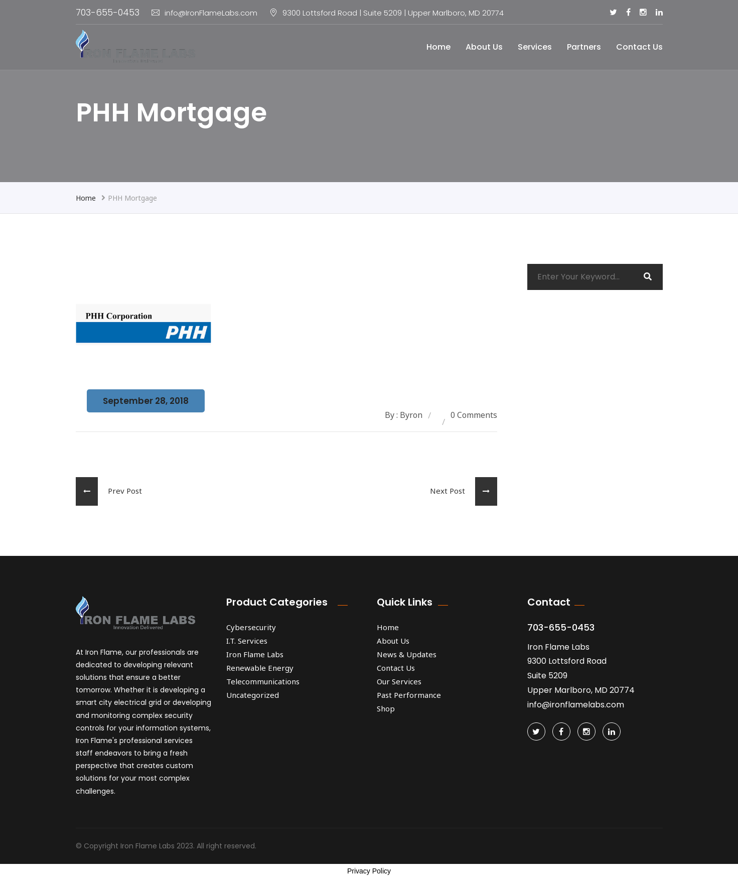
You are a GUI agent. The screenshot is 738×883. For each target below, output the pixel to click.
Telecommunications (263, 681)
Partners (584, 47)
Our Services (399, 681)
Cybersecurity (251, 627)
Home (438, 47)
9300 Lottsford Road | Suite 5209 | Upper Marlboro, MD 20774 (393, 13)
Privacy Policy (369, 871)
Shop (386, 708)
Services (535, 47)
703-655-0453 (107, 12)
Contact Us (639, 47)
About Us (484, 47)
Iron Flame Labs (254, 654)
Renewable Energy (259, 668)
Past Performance (409, 695)
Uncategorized (252, 695)
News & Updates (406, 654)
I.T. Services (246, 641)
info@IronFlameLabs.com (204, 13)
